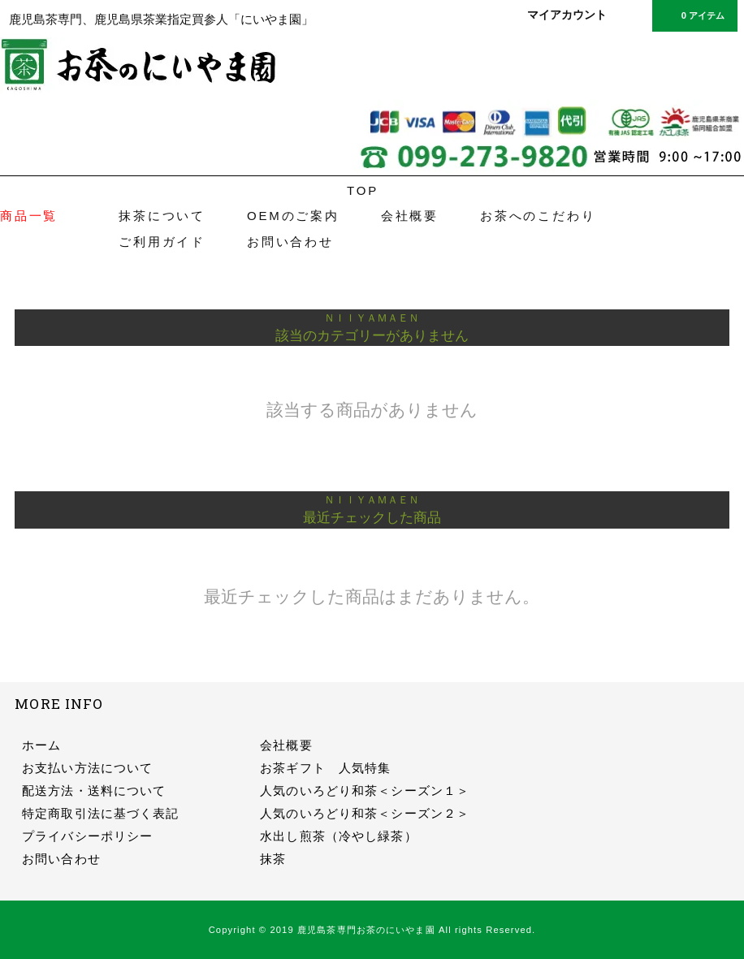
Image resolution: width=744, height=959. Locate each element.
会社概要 (410, 215)
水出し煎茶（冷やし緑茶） (338, 836)
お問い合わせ (290, 241)
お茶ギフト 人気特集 (325, 768)
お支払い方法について (87, 768)
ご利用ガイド (162, 241)
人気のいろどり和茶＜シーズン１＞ (364, 790)
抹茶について (162, 215)
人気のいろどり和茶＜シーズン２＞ (364, 813)
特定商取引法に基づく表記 (100, 813)
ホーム (41, 745)
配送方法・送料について (94, 790)
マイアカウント (567, 14)
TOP (362, 190)
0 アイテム (693, 14)
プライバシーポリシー (87, 836)
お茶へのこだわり (537, 215)
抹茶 (273, 859)
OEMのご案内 (293, 215)
